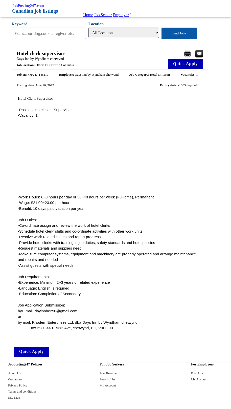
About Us (14, 373)
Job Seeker (103, 15)
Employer (121, 15)
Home (88, 15)
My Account (108, 385)
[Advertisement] (110, 156)
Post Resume (108, 373)
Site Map (14, 397)
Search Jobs (107, 379)
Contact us (15, 379)
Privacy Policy (17, 385)
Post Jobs (197, 373)
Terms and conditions (22, 391)
